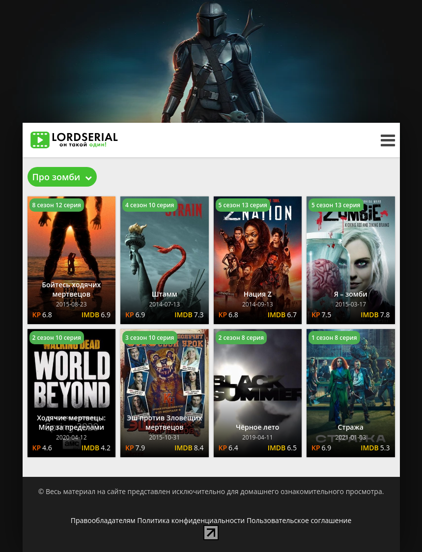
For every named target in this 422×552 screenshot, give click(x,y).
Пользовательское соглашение (299, 520)
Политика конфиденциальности (191, 520)
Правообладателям (103, 520)
